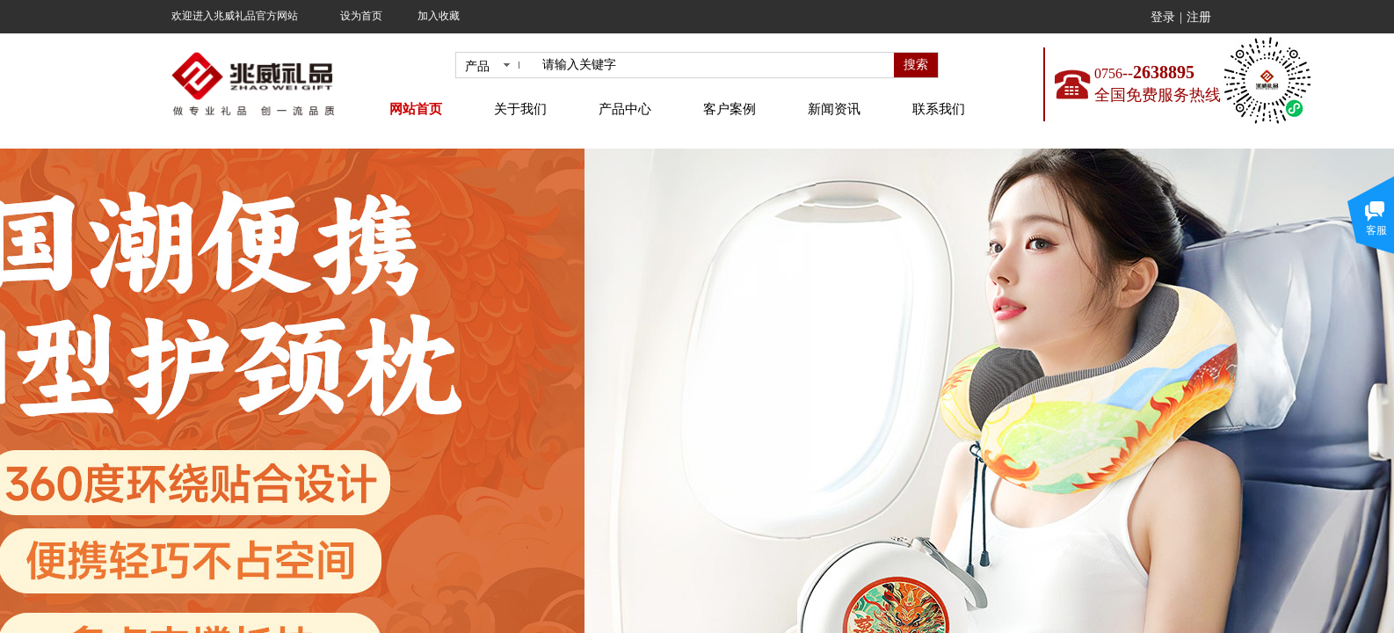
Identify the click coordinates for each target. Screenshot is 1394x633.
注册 (1199, 17)
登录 (1163, 17)
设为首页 (361, 16)
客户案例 (729, 109)
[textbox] (714, 65)
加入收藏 (438, 16)
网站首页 (415, 109)
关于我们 (520, 109)
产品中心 (625, 109)
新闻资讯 (834, 109)
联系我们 (938, 109)
